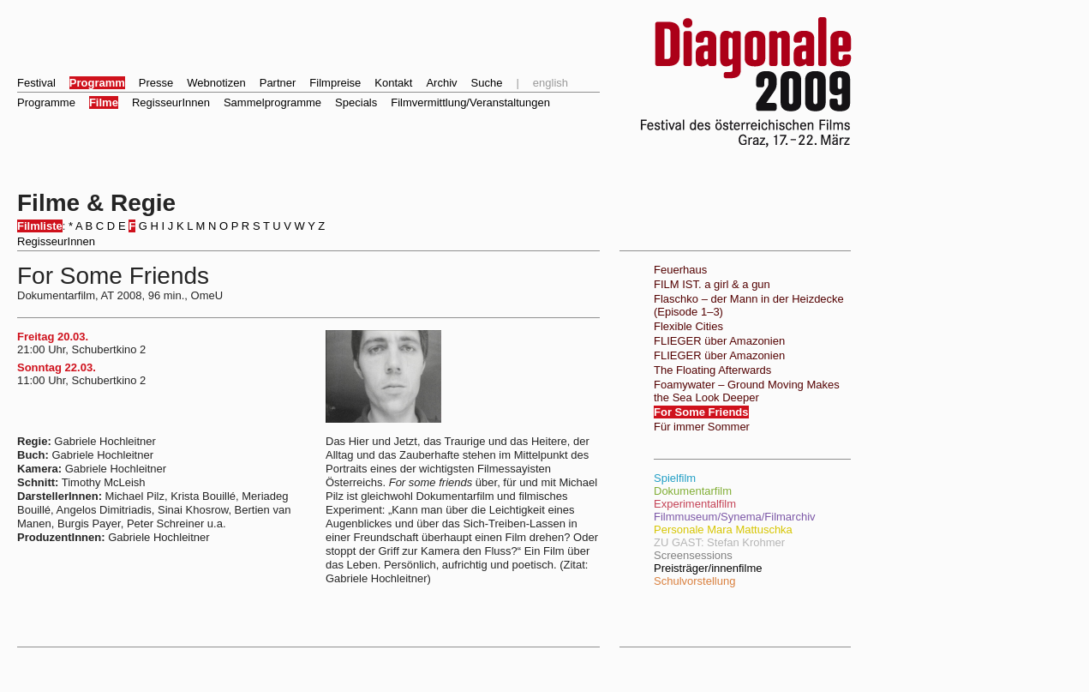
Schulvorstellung (694, 581)
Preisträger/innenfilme (708, 568)
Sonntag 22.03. (56, 367)
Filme (103, 102)
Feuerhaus (680, 269)
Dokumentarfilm (693, 490)
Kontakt (393, 82)
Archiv (441, 82)
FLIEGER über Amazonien (719, 340)
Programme (46, 102)
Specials (356, 102)
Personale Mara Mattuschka (723, 529)
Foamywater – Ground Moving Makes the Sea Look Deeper (747, 391)
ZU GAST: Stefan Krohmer (719, 542)
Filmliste (40, 226)
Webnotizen (216, 82)
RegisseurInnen (171, 102)
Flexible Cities (688, 326)
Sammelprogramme (272, 102)
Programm (97, 82)
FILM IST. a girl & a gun (712, 284)
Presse (156, 82)
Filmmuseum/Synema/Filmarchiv (735, 516)
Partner (278, 82)
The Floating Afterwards (712, 370)
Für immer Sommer (702, 426)
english (550, 82)
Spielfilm (675, 478)
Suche (487, 82)
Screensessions (693, 555)
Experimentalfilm (695, 503)
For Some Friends (701, 412)
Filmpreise (335, 82)
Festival (36, 82)
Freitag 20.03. (52, 336)
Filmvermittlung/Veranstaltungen (470, 102)
